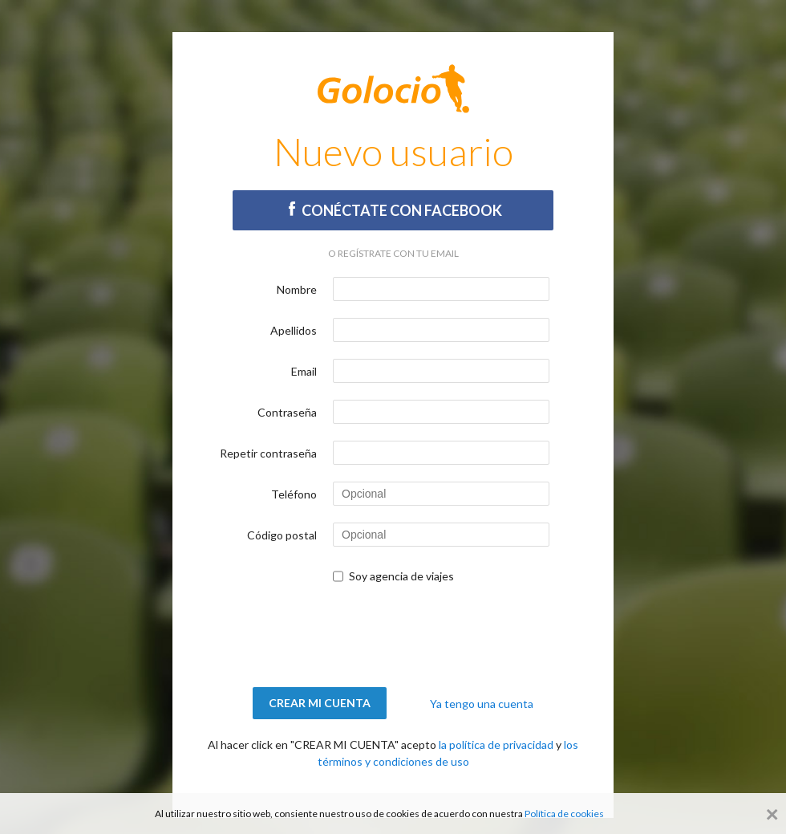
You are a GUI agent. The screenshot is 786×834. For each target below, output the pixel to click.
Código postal (282, 535)
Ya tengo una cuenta (481, 703)
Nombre (297, 289)
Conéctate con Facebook (393, 210)
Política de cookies (564, 814)
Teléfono (294, 494)
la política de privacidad (496, 744)
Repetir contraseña (268, 453)
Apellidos (293, 330)
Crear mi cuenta (320, 703)
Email (304, 371)
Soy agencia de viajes (401, 576)
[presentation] (393, 635)
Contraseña (287, 412)
